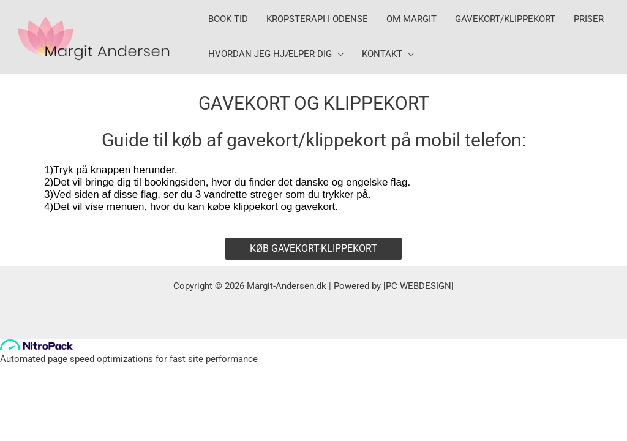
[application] (338, 54)
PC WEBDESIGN (418, 286)
